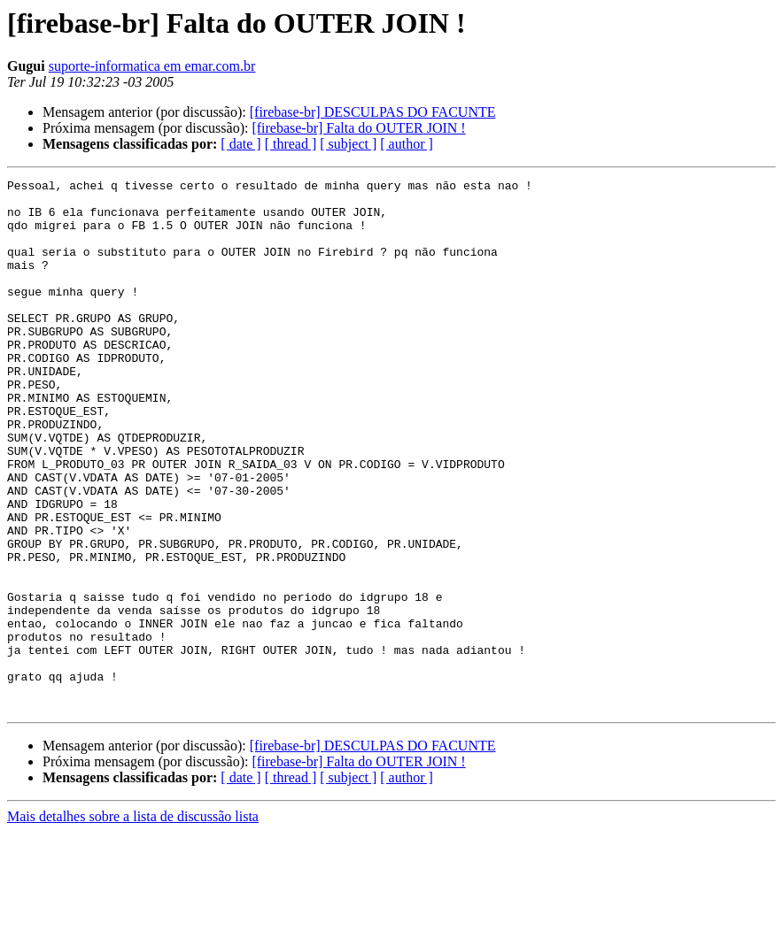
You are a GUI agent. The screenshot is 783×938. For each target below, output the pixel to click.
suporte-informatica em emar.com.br (152, 65)
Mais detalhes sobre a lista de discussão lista (133, 922)
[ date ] (240, 143)
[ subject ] (348, 143)
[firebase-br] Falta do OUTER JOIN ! (358, 127)
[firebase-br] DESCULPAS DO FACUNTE (373, 111)
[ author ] (406, 143)
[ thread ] (291, 143)
